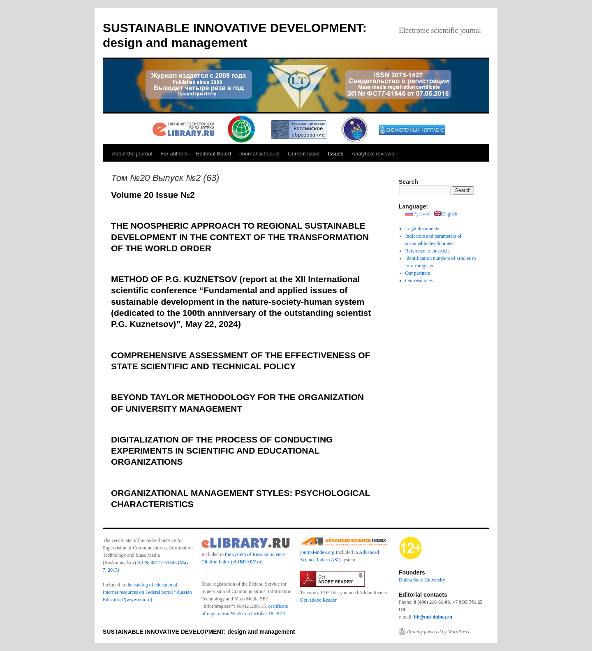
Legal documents (422, 229)
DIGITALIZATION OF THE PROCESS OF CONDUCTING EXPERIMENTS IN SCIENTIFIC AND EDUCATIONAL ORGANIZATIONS (222, 451)
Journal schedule (259, 154)
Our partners (417, 273)
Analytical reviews (373, 154)
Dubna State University (422, 580)
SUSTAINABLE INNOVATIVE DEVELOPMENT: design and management (199, 631)
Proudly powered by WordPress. (438, 632)
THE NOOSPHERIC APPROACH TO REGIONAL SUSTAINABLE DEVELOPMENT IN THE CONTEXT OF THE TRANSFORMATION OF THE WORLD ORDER (240, 237)
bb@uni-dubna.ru (433, 617)
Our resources (419, 280)
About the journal (132, 154)
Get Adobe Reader (318, 600)
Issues (336, 154)
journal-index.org (317, 552)
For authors (173, 154)
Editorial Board (213, 154)
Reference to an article (427, 251)
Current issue (303, 154)
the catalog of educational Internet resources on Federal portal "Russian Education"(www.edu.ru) (147, 592)
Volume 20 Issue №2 (153, 194)
